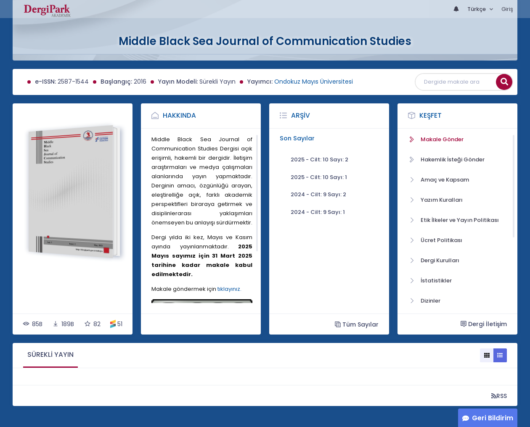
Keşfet (430, 115)
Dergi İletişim (484, 324)
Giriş (507, 9)
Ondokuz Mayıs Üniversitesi (313, 81)
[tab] (50, 355)
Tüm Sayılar (357, 324)
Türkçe (477, 9)
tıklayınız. (229, 289)
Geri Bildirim (492, 418)
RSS (499, 396)
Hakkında (179, 115)
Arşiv (300, 115)
